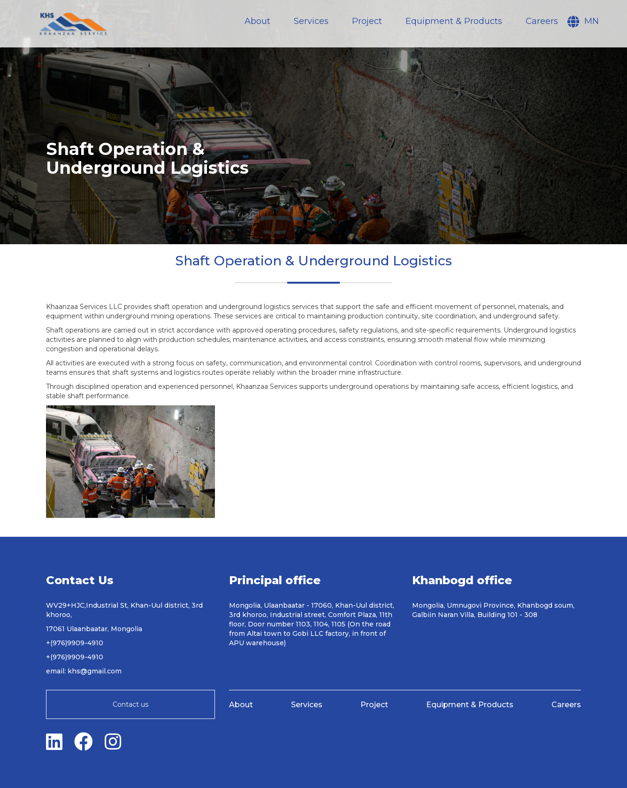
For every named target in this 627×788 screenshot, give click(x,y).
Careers (542, 21)
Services (311, 21)
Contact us (130, 704)
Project (367, 21)
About (257, 21)
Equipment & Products (453, 21)
